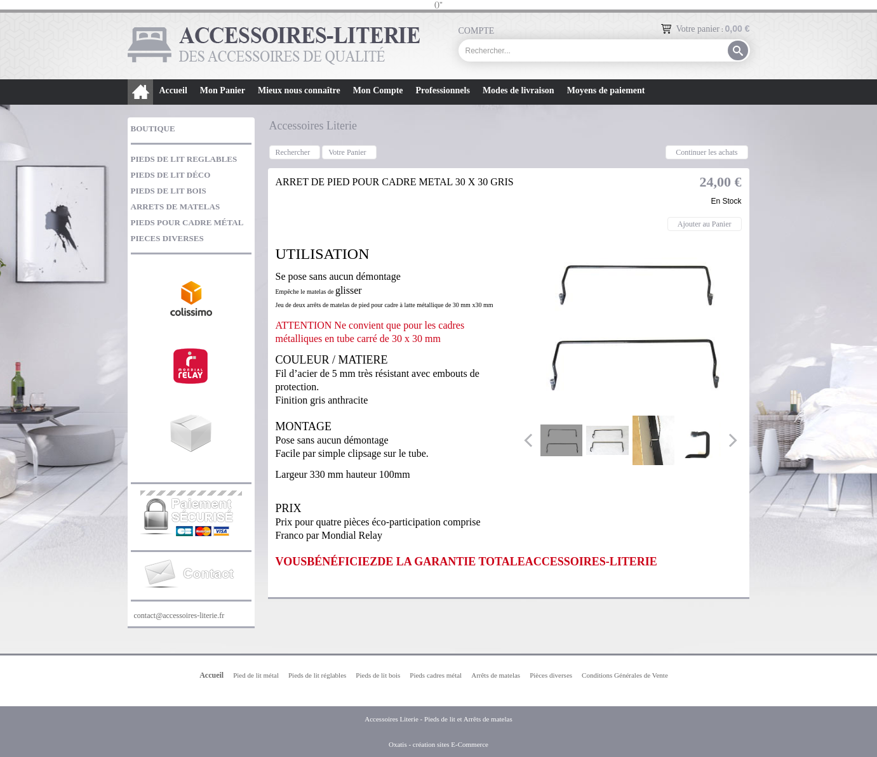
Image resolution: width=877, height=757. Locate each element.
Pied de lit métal (256, 675)
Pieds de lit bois (378, 675)
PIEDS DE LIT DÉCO (171, 175)
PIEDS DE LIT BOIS (168, 190)
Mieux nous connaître (299, 90)
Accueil (173, 90)
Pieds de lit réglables (317, 675)
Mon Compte (378, 90)
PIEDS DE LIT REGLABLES (184, 159)
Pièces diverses (551, 675)
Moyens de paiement (606, 90)
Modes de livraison (518, 90)
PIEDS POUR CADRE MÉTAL (187, 222)
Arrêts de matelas (495, 675)
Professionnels (443, 90)
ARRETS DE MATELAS (175, 206)
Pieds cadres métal (436, 675)
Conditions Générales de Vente (625, 675)
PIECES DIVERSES (167, 238)
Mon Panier (222, 90)
